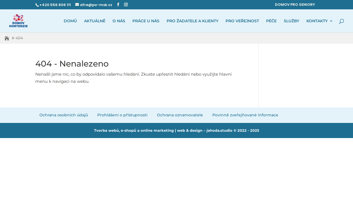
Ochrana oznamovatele (180, 114)
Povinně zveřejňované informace (245, 114)
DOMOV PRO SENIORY (295, 4)
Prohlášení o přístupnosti (122, 114)
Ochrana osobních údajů (63, 114)
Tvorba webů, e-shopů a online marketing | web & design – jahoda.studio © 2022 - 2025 (176, 130)
